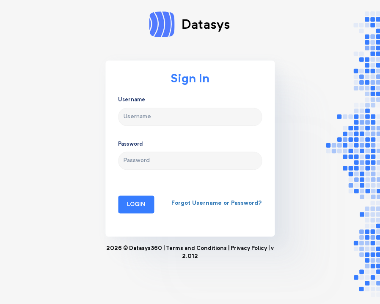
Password (130, 144)
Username (131, 100)
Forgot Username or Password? (216, 203)
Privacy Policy (249, 248)
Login (136, 204)
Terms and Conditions (196, 248)
